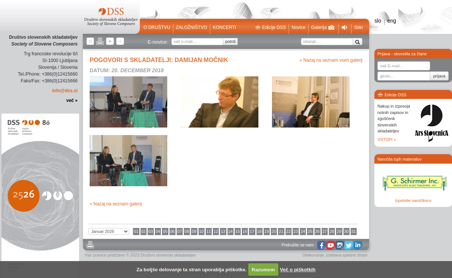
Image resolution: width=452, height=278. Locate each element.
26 (317, 231)
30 (346, 231)
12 (216, 231)
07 (179, 231)
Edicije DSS (270, 27)
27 (324, 231)
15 (237, 231)
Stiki (358, 27)
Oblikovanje (313, 255)
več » (72, 100)
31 (353, 231)
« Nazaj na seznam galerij (116, 204)
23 (295, 231)
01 (136, 231)
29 (339, 231)
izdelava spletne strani (346, 255)
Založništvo (191, 27)
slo (377, 21)
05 (165, 231)
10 (201, 231)
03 (150, 231)
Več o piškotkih (298, 269)
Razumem (263, 269)
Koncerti (224, 27)
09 (194, 231)
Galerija (322, 27)
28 (332, 231)
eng (391, 21)
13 (223, 231)
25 (310, 231)
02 (143, 231)
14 (230, 231)
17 (252, 231)
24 (303, 231)
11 (208, 231)
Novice (298, 27)
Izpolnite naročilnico (413, 200)
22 (288, 231)
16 (245, 231)
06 (172, 231)
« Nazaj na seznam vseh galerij (330, 60)
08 (187, 231)
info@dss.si (65, 90)
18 (259, 231)
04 (158, 231)
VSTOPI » (386, 139)
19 (266, 231)
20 (274, 231)
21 (281, 231)
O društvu (157, 27)
